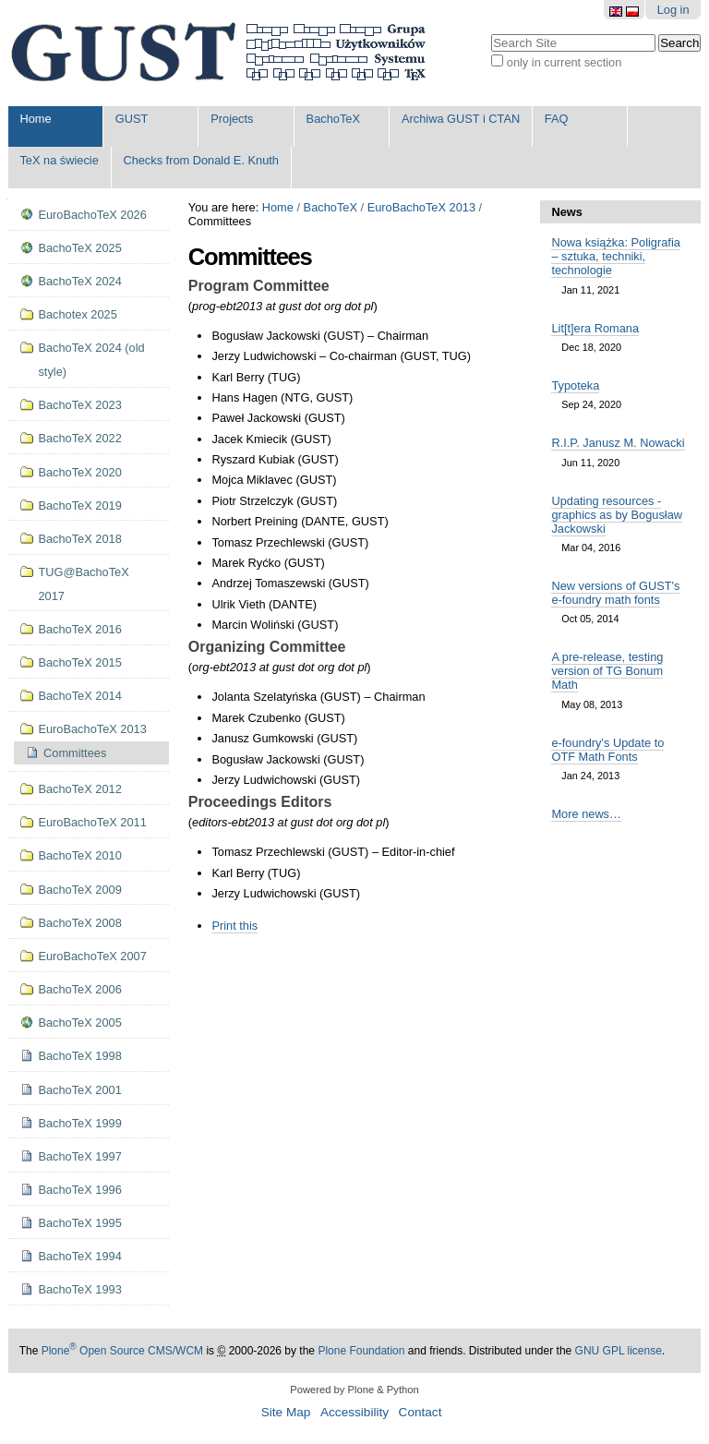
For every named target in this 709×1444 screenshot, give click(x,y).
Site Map (286, 1412)
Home (35, 119)
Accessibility (354, 1412)
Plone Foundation (361, 1350)
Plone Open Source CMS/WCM (122, 1350)
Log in (673, 10)
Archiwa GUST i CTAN (461, 119)
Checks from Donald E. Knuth (201, 160)
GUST (132, 119)
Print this (234, 926)
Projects (231, 119)
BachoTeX (333, 119)
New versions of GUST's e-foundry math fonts (615, 593)
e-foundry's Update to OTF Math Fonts (607, 750)
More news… (585, 814)
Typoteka (575, 385)
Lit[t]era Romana (595, 328)
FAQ (557, 119)
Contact (420, 1412)
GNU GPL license (618, 1350)
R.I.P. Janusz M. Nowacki (617, 443)
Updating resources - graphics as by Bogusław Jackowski (616, 514)
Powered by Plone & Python (354, 1389)
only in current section (564, 62)
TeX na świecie (58, 160)
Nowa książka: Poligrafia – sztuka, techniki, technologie (615, 256)
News (566, 212)
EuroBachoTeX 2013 (421, 207)
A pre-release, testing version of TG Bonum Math (607, 671)
